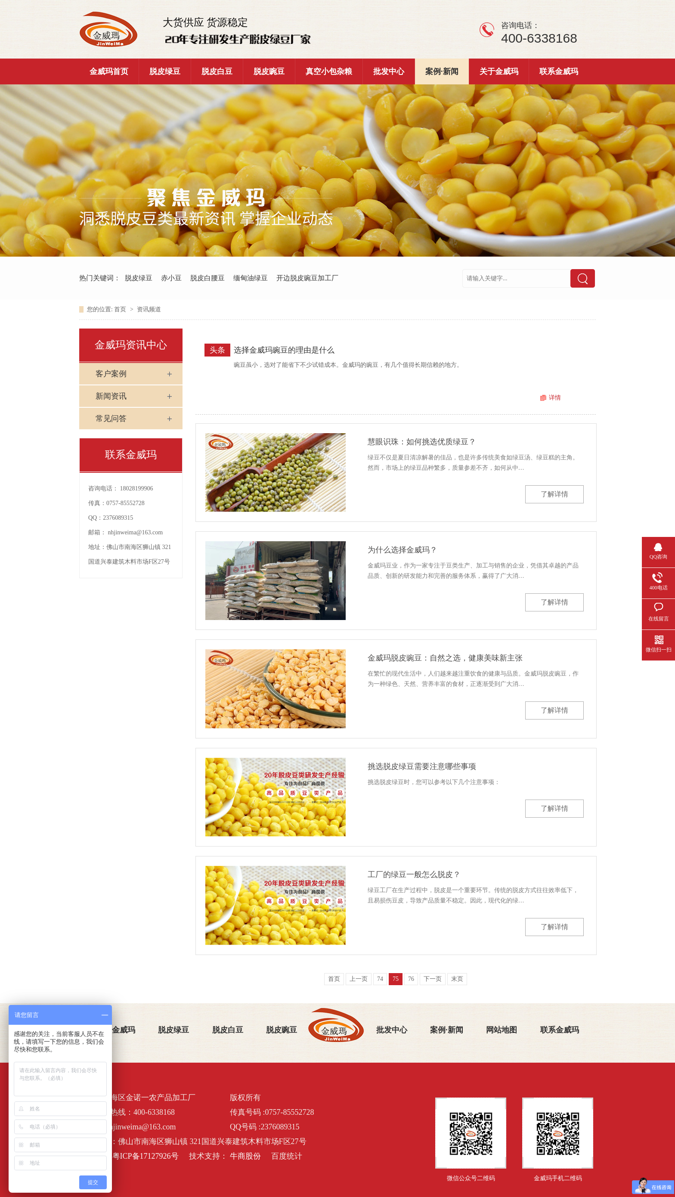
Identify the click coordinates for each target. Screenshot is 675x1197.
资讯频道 (149, 309)
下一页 (433, 979)
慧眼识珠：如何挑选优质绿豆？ (422, 441)
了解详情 (554, 494)
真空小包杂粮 (329, 71)
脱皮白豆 (216, 71)
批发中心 (388, 71)
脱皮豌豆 (269, 71)
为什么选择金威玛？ (402, 550)
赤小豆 (171, 278)
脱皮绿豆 (164, 71)
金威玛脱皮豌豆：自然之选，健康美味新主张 (445, 658)
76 (411, 979)
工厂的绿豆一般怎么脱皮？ (414, 874)
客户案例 (111, 373)
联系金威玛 (558, 71)
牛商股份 (245, 1156)
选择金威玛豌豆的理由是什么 (284, 350)
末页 (457, 979)
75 (396, 979)
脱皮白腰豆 (207, 278)
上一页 (359, 979)
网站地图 (501, 1030)
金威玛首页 (109, 71)
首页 (121, 309)
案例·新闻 (441, 71)
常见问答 (111, 418)
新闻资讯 (111, 396)
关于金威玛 (499, 71)
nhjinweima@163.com (135, 532)
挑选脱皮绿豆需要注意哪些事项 (422, 766)
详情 (555, 397)
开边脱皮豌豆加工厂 (307, 278)
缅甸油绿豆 (250, 278)
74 (380, 979)
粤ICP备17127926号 (145, 1156)
